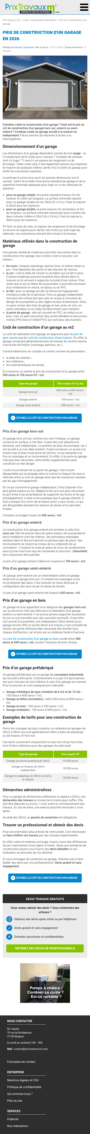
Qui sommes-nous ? (20, 1094)
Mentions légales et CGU (23, 1080)
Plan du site (14, 1101)
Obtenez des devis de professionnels (45, 948)
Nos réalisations (17, 1126)
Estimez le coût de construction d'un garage (46, 418)
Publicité (12, 1119)
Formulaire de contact (21, 1062)
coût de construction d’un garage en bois (32, 639)
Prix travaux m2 (11, 20)
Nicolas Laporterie (24, 47)
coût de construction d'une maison (50, 338)
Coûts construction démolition (40, 20)
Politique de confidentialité (24, 1087)
